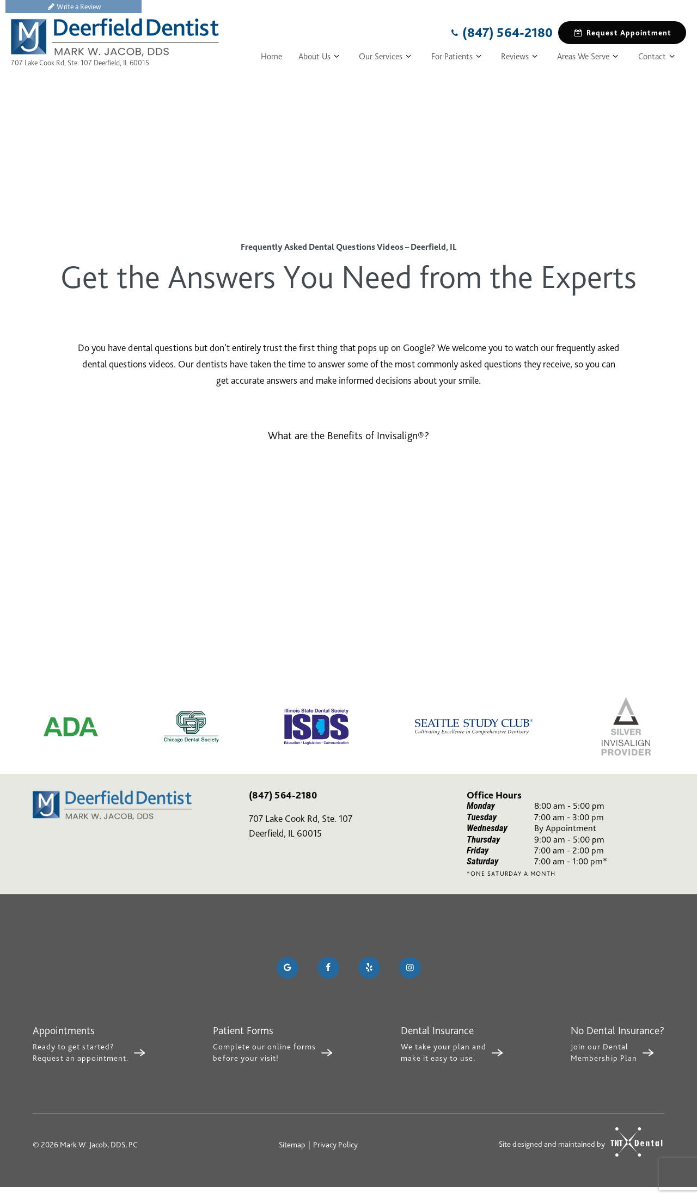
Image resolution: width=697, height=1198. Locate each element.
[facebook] (328, 968)
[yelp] (369, 968)
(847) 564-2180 (501, 32)
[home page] (115, 38)
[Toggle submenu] (337, 56)
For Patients (458, 56)
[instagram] (410, 968)
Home (271, 56)
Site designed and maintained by (576, 1142)
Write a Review (73, 6)
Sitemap (292, 1145)
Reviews (521, 56)
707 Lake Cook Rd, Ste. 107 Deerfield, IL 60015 (80, 62)
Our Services (386, 56)
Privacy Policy (335, 1145)
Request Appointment (622, 32)
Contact (658, 56)
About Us (320, 56)
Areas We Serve (589, 56)
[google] (287, 968)
